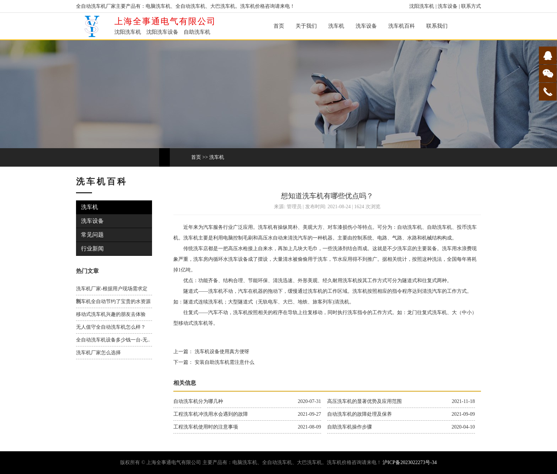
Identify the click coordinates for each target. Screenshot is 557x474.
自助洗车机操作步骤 (349, 427)
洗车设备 (448, 6)
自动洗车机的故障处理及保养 (359, 414)
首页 (279, 26)
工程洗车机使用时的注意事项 (205, 427)
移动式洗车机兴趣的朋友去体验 (111, 314)
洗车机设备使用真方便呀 (221, 351)
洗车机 (336, 26)
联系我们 (437, 26)
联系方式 (471, 6)
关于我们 (306, 26)
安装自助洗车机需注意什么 (223, 362)
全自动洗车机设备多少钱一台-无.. (113, 340)
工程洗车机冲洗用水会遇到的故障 (210, 414)
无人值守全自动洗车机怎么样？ (111, 327)
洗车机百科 (401, 26)
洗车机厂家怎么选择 (98, 352)
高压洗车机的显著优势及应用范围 (364, 401)
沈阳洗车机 (421, 6)
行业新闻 (92, 249)
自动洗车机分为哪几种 (198, 401)
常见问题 (92, 235)
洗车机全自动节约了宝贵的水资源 (113, 301)
